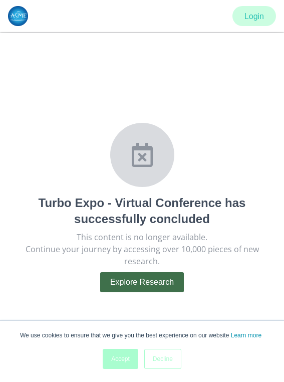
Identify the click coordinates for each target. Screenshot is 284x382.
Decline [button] (163, 358)
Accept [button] (120, 358)
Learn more (246, 335)
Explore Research (142, 282)
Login (254, 16)
